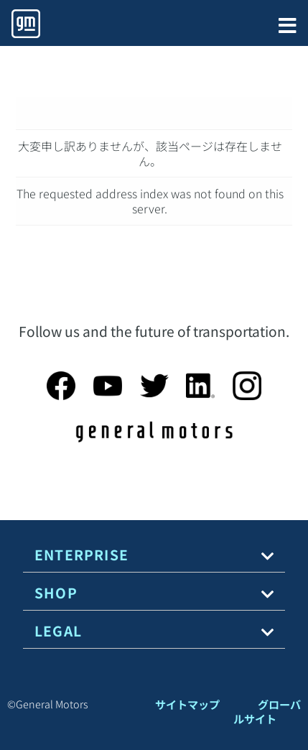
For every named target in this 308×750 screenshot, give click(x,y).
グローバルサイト (267, 711)
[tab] (154, 555)
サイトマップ (187, 704)
